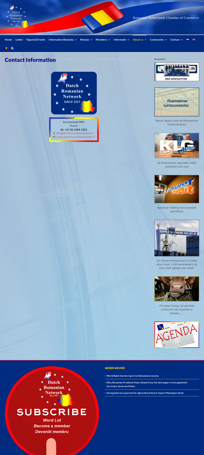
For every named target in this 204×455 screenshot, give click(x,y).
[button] (12, 48)
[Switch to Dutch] (187, 39)
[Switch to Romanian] (6, 48)
